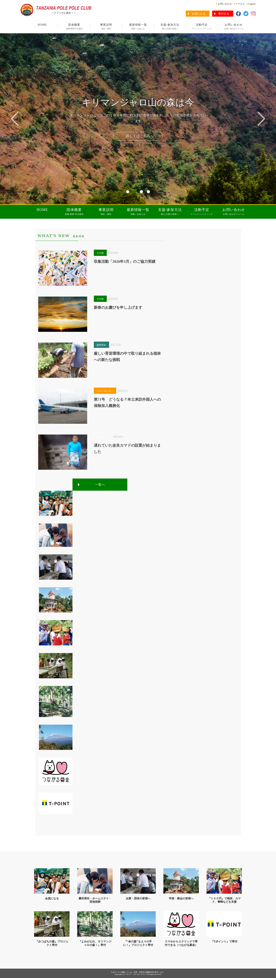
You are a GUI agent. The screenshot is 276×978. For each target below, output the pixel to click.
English (252, 4)
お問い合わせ (225, 4)
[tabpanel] (138, 118)
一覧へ (100, 484)
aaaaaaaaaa (40, 230)
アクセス (240, 4)
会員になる (198, 13)
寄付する (223, 13)
